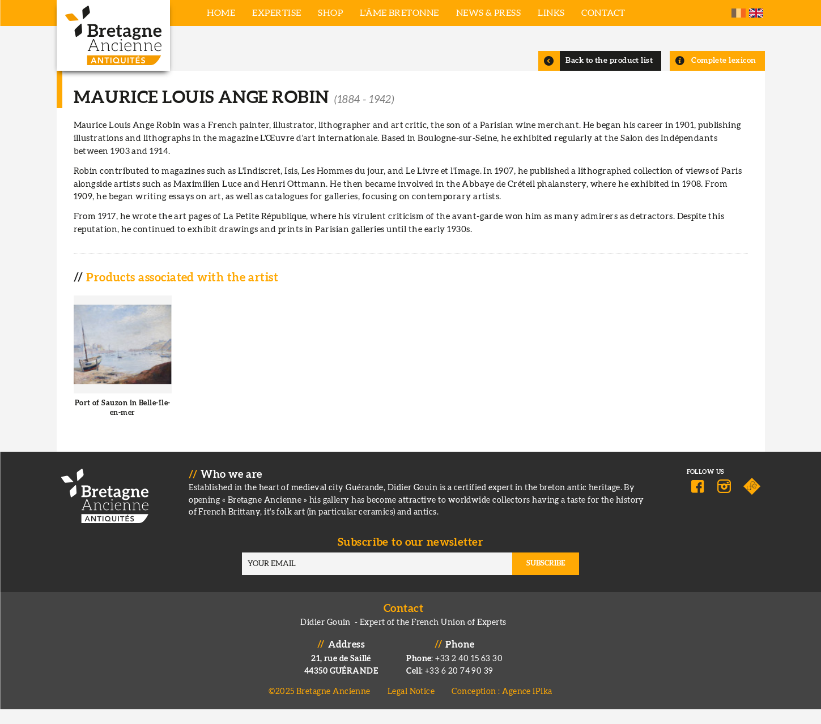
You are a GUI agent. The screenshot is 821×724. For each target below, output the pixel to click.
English (756, 13)
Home (221, 13)
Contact (603, 13)
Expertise (276, 13)
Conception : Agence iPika (502, 706)
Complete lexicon (723, 75)
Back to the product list (609, 75)
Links (551, 13)
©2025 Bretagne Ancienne (320, 706)
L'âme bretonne (399, 13)
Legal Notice (411, 706)
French (738, 13)
